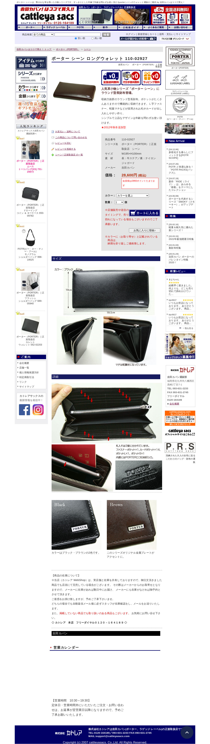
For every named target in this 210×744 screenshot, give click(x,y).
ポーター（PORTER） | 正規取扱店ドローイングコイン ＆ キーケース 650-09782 (30, 210)
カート (153, 34)
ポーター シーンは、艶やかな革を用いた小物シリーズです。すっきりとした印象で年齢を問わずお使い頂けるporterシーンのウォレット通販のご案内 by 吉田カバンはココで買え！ (101, 2)
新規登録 (143, 34)
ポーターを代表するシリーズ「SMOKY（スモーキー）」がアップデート (182, 203)
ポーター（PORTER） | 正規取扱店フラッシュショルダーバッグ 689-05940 (30, 298)
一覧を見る (188, 328)
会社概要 (24, 363)
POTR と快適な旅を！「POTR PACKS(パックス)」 (181, 169)
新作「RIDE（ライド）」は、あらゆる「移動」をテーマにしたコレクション (181, 186)
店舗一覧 (24, 367)
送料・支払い (166, 34)
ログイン (131, 34)
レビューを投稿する (65, 149)
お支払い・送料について (67, 131)
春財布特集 (175, 248)
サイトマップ (183, 34)
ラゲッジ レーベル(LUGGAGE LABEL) (180, 91)
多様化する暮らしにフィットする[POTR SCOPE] (181, 155)
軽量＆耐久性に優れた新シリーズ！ (181, 229)
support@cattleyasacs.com (113, 736)
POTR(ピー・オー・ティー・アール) (180, 117)
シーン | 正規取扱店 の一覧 (69, 154)
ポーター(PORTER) (180, 67)
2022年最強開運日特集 (181, 239)
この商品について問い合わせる (71, 137)
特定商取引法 (26, 377)
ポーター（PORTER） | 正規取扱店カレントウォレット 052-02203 (30, 340)
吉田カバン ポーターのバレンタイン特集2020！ (181, 259)
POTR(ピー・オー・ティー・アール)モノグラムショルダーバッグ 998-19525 (30, 254)
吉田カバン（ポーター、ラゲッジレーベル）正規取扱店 (107, 7)
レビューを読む (63, 143)
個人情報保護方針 (29, 372)
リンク (23, 381)
